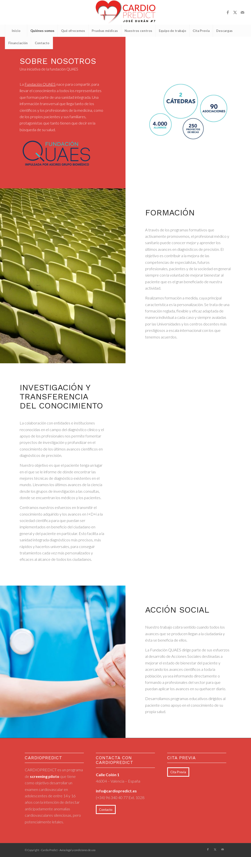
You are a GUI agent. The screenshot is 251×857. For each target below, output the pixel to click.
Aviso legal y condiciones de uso (77, 850)
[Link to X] (235, 12)
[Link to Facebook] (227, 12)
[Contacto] (106, 809)
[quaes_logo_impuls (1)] (56, 153)
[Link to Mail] (242, 12)
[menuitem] (16, 31)
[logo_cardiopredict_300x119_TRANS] (125, 12)
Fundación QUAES (40, 84)
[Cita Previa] (178, 772)
